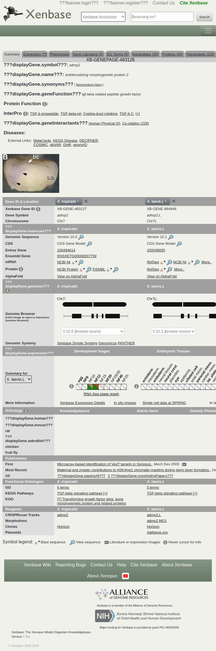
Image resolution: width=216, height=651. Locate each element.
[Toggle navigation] (208, 30)
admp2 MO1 (157, 521)
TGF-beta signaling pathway (80, 493)
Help (121, 564)
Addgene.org (157, 532)
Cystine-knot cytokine (100, 114)
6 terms (63, 487)
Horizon (63, 526)
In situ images (125, 403)
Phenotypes (59, 54)
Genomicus (107, 343)
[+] (138, 114)
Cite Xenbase (144, 564)
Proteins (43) (172, 54)
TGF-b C (127, 114)
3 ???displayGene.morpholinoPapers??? (140, 476)
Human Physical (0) (104, 123)
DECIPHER (89, 140)
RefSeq (153, 262)
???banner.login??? (78, 3)
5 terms (153, 487)
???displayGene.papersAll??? (81, 476)
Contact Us (164, 3)
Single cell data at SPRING (164, 403)
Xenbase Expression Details (82, 403)
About (102, 576)
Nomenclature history (89, 84)
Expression (34, 54)
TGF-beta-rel (71, 114)
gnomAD (80, 145)
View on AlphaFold (72, 276)
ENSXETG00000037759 (76, 256)
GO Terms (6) (118, 54)
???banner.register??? (125, 3)
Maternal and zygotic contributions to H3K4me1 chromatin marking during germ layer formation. (133, 470)
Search (204, 17)
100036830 (156, 250)
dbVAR (55, 145)
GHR (67, 145)
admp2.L (154, 515)
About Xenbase (177, 564)
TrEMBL (98, 269)
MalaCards (42, 140)
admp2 (62, 515)
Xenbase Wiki (37, 564)
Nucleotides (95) (145, 54)
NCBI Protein (67, 269)
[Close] (86, 201)
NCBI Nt (63, 262)
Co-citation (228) (135, 123)
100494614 (66, 250)
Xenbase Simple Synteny (77, 343)
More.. (207, 262)
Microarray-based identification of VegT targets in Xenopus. (104, 464)
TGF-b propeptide (44, 114)
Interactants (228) (201, 54)
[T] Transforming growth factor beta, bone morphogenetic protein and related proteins (91, 501)
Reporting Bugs (71, 564)
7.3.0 (26, 636)
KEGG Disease (65, 140)
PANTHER (126, 343)
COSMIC (40, 145)
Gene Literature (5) (88, 54)
